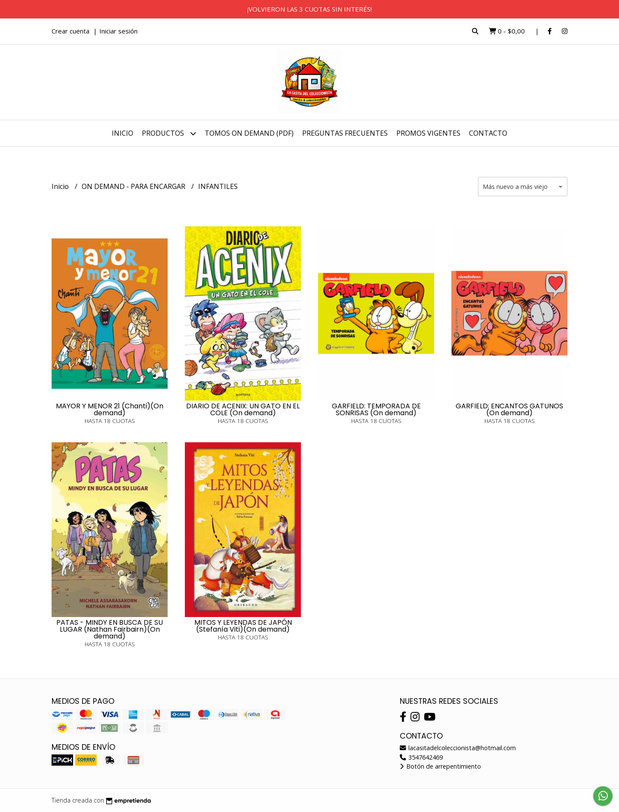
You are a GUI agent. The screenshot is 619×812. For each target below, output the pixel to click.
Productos (169, 133)
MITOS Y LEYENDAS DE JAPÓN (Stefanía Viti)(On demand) (243, 625)
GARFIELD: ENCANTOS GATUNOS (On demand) (509, 409)
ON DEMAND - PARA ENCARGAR (134, 186)
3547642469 (421, 757)
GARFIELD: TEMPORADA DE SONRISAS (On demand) (376, 409)
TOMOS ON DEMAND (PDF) (249, 133)
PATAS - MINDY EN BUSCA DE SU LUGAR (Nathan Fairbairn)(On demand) (109, 629)
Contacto (488, 133)
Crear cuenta (70, 31)
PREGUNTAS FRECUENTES (345, 133)
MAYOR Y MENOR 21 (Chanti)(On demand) (109, 409)
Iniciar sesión (118, 31)
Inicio (122, 133)
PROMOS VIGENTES (428, 133)
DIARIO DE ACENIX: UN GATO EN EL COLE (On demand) (243, 409)
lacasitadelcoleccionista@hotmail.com (458, 748)
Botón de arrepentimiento (440, 766)
